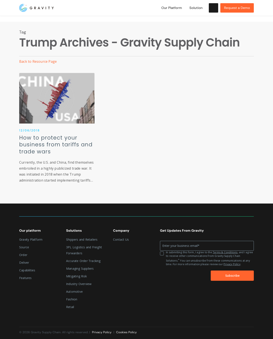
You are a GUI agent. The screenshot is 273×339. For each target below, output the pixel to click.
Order (23, 255)
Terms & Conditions (225, 252)
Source (24, 247)
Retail (70, 307)
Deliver (24, 262)
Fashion (71, 299)
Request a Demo (237, 11)
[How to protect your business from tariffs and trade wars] (56, 132)
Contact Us (121, 239)
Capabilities (27, 270)
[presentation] (181, 276)
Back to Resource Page (38, 61)
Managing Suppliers (80, 268)
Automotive (74, 292)
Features (25, 278)
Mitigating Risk (76, 276)
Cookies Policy (126, 332)
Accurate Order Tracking (83, 261)
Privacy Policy (232, 264)
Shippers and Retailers (81, 239)
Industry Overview (78, 284)
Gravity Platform (30, 239)
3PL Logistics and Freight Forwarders (84, 250)
